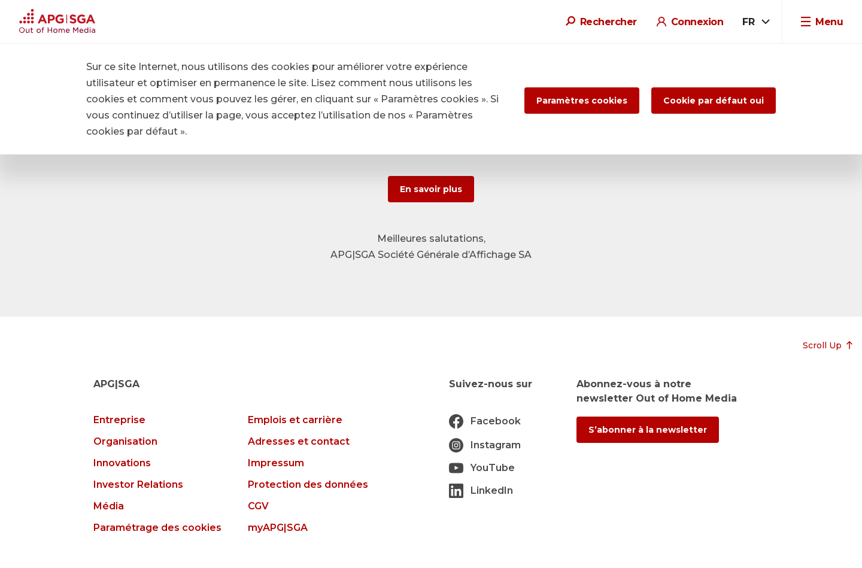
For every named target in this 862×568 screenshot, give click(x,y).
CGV (258, 506)
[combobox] (755, 22)
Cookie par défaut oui (713, 100)
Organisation (125, 441)
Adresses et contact (299, 441)
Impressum (276, 463)
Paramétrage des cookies (157, 527)
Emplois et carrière (295, 420)
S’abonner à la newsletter (647, 429)
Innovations (122, 463)
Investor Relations (138, 484)
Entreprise (119, 420)
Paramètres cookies (581, 100)
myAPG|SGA (278, 527)
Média (108, 506)
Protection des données (308, 484)
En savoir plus (431, 189)
